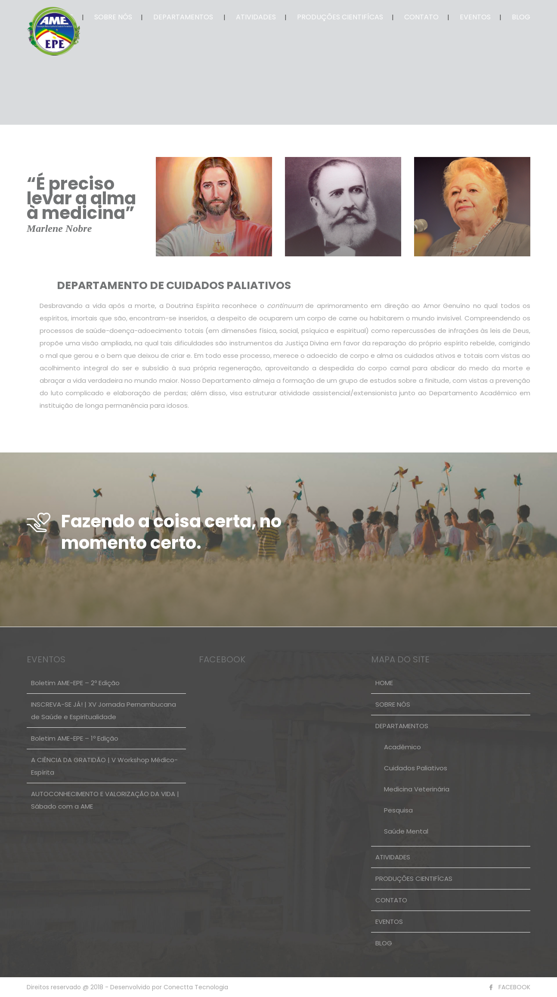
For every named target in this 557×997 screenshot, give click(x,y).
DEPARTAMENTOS (183, 17)
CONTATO (421, 17)
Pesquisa (398, 810)
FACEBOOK (514, 987)
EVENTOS (475, 17)
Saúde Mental (406, 831)
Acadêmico (402, 746)
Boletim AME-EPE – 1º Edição (74, 738)
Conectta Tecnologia (195, 987)
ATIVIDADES (256, 17)
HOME (384, 682)
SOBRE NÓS (113, 17)
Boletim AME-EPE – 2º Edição (75, 682)
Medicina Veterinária (416, 789)
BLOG (521, 17)
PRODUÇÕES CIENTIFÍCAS (340, 17)
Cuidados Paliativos (415, 767)
